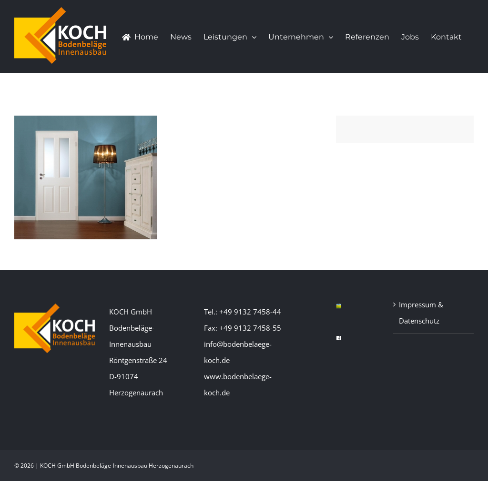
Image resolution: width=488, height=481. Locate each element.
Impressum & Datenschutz (421, 312)
